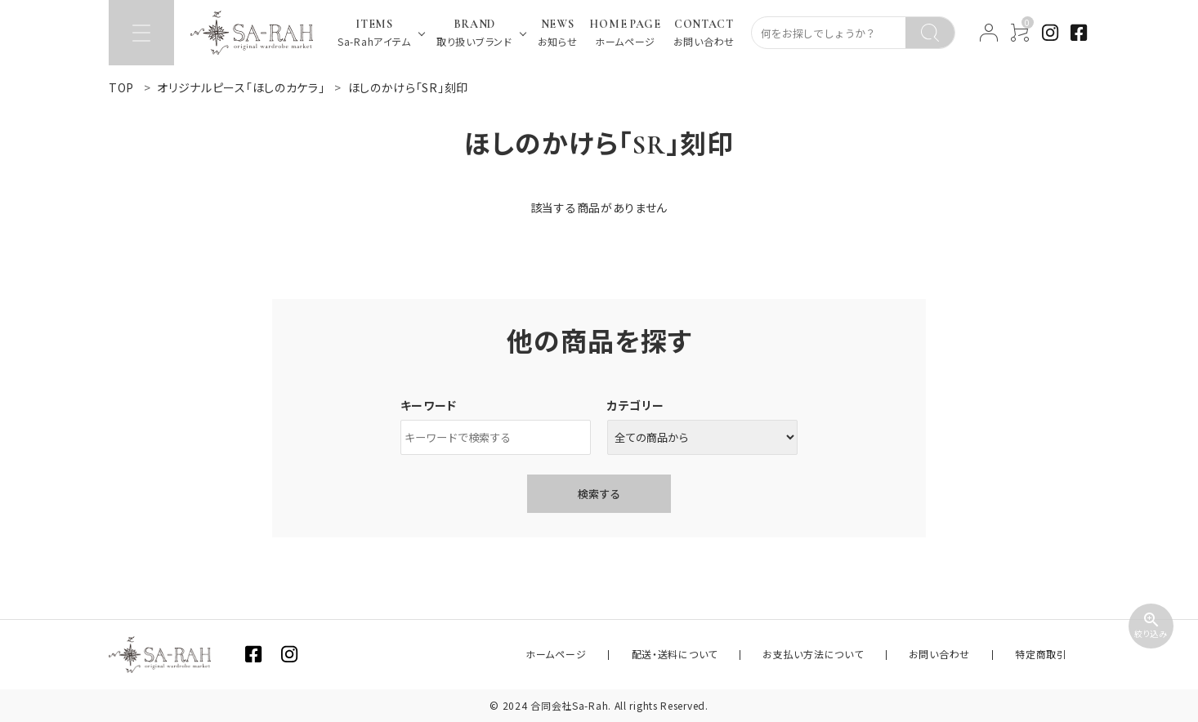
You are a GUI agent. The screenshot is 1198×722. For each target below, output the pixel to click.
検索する (599, 493)
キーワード (429, 405)
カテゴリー (635, 405)
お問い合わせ (971, 655)
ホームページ (653, 655)
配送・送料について (750, 655)
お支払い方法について (866, 655)
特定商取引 (1052, 655)
